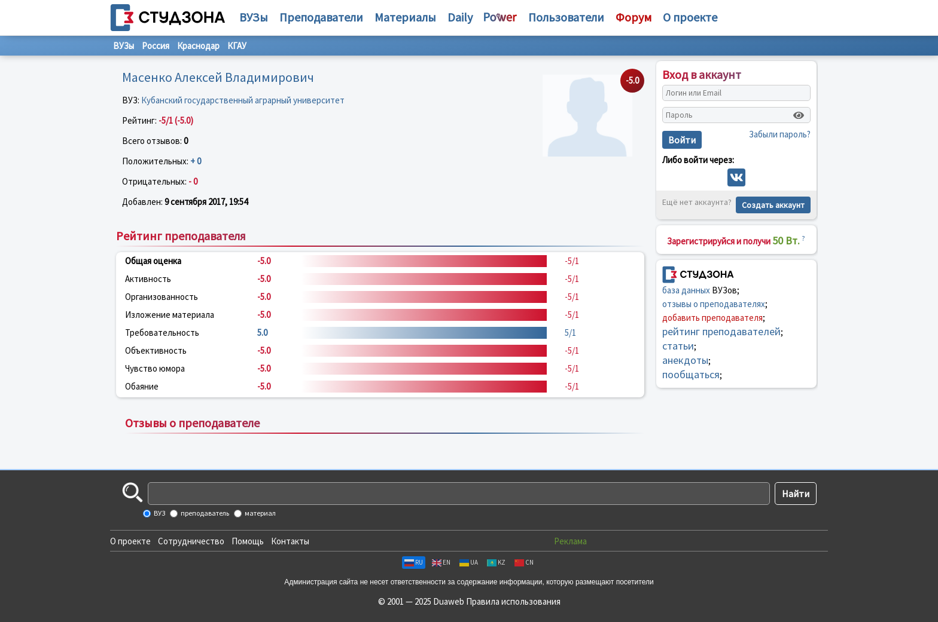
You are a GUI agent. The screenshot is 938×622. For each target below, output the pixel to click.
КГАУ (236, 45)
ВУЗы (253, 17)
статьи (678, 346)
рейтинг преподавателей (721, 331)
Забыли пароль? (780, 134)
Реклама (570, 541)
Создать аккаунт (773, 205)
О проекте (130, 541)
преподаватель (204, 512)
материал (259, 512)
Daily (460, 17)
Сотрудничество (191, 541)
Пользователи (566, 17)
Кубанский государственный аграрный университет (243, 100)
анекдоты (685, 360)
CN (524, 562)
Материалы (405, 17)
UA (468, 562)
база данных (686, 290)
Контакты (290, 541)
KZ (496, 562)
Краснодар (198, 45)
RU (413, 562)
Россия (155, 45)
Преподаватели (321, 17)
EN (441, 562)
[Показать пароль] (798, 115)
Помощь (248, 541)
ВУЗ (159, 512)
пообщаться (691, 374)
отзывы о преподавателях (713, 304)
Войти (682, 140)
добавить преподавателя (712, 317)
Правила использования (513, 601)
